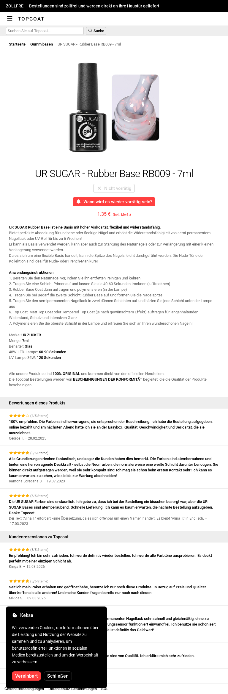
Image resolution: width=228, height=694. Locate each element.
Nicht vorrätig (114, 188)
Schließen (58, 676)
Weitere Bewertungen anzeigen (38, 674)
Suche (96, 31)
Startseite (17, 44)
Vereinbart (26, 676)
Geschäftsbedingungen (24, 689)
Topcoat (31, 19)
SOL (104, 689)
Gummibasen (41, 44)
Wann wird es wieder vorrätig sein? (114, 201)
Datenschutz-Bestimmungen (72, 689)
